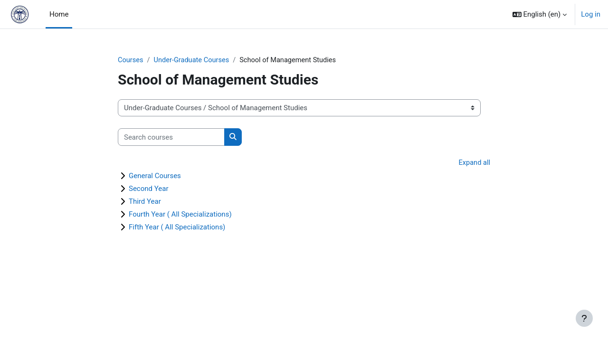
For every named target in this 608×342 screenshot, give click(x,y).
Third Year (145, 202)
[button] (539, 14)
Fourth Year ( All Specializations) (180, 214)
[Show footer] (584, 318)
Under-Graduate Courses (193, 60)
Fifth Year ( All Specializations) (177, 227)
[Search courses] (171, 137)
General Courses (155, 176)
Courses (131, 60)
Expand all (474, 163)
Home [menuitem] (58, 14)
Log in (590, 14)
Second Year (148, 189)
